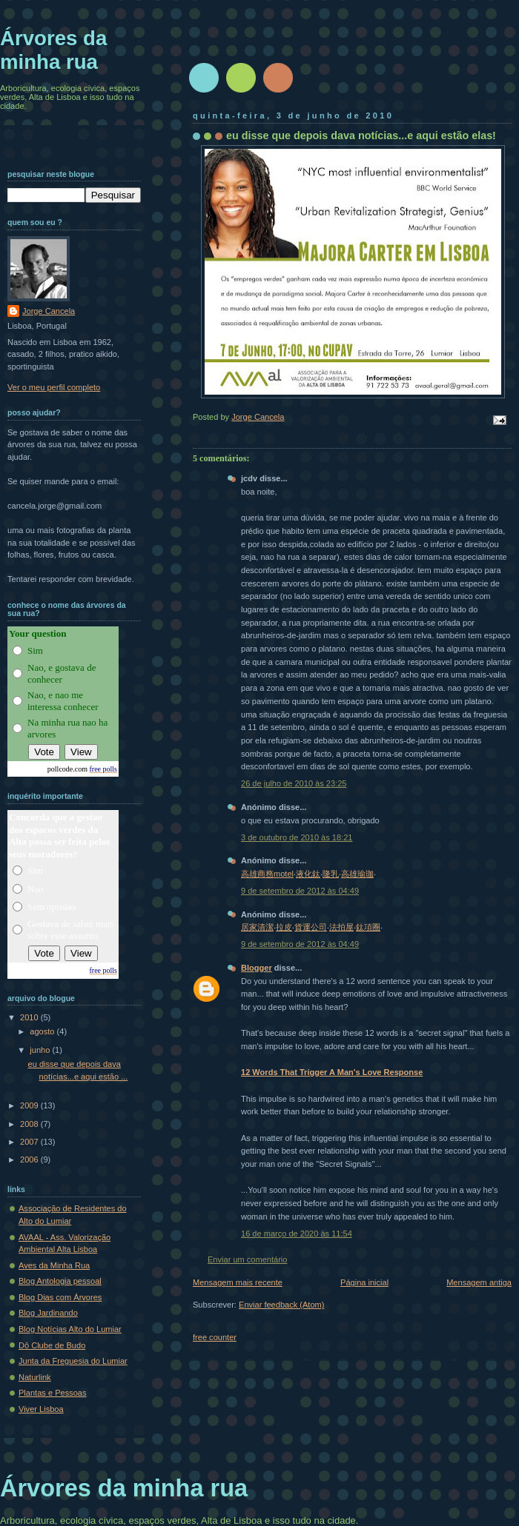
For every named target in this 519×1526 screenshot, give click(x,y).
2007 (30, 1141)
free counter (215, 1337)
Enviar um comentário (247, 1259)
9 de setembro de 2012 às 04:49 (300, 890)
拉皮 (284, 927)
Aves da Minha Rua (54, 1265)
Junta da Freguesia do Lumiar (73, 1360)
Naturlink (35, 1377)
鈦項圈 (368, 927)
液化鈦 (308, 873)
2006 (30, 1159)
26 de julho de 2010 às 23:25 (294, 783)
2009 (30, 1105)
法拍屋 (341, 927)
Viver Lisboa (41, 1409)
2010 (30, 1017)
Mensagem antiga (479, 1282)
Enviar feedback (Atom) (281, 1304)
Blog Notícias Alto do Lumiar (70, 1329)
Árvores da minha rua (53, 50)
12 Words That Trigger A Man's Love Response (332, 1072)
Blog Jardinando (48, 1312)
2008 (30, 1124)
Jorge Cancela (48, 311)
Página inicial (364, 1282)
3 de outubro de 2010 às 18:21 (297, 837)
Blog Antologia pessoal (60, 1280)
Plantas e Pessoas (53, 1392)
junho (41, 1049)
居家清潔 (257, 927)
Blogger (256, 967)
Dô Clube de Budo (52, 1345)
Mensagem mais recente (237, 1282)
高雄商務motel (267, 873)
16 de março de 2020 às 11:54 (296, 1233)
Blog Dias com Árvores (60, 1297)
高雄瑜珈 (357, 873)
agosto (43, 1031)
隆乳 (331, 873)
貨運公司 (310, 927)
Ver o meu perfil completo (53, 387)
